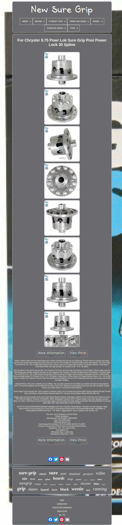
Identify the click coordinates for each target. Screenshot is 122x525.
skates (33, 489)
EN (60, 515)
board (45, 489)
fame (100, 479)
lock (88, 490)
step (103, 484)
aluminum (74, 473)
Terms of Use (62, 511)
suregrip (25, 483)
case (76, 484)
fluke (96, 483)
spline (47, 479)
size (24, 478)
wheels (42, 474)
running (100, 488)
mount (60, 484)
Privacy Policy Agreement (62, 507)
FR (64, 515)
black (64, 489)
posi (63, 473)
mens (40, 479)
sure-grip (27, 472)
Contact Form (62, 504)
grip (21, 488)
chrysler (85, 483)
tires (32, 479)
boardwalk (53, 484)
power (78, 479)
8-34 (45, 484)
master (68, 484)
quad (85, 480)
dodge (70, 479)
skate (54, 489)
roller (100, 473)
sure (53, 472)
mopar (38, 484)
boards (59, 478)
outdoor (92, 480)
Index (62, 500)
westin (78, 488)
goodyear (88, 473)
